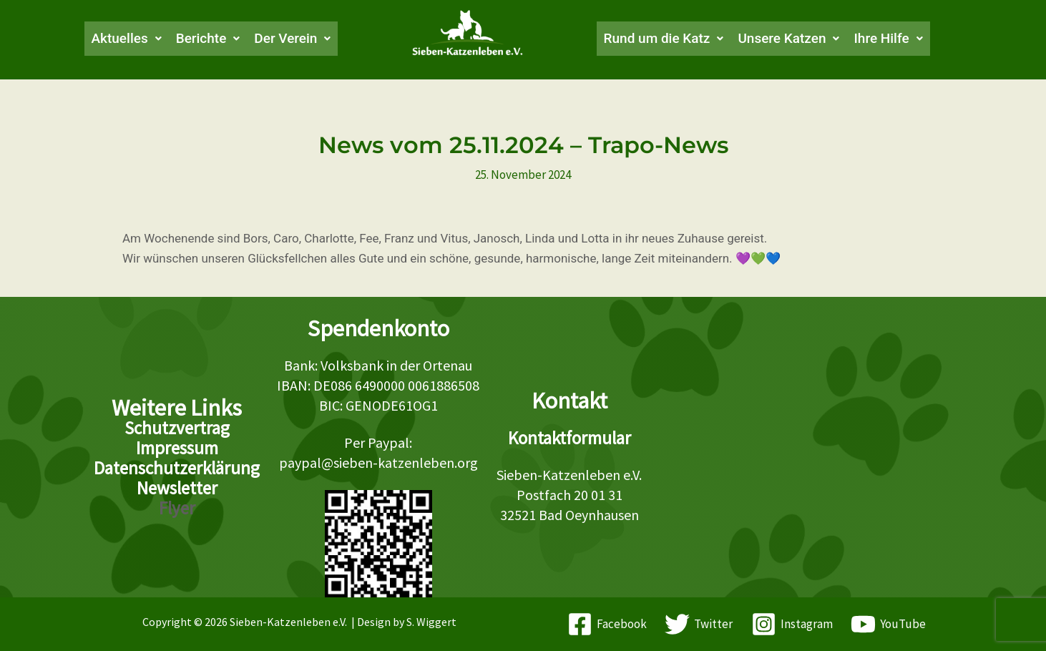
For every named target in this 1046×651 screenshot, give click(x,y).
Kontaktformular (569, 437)
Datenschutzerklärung (177, 467)
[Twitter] (699, 624)
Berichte (202, 38)
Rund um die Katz (667, 38)
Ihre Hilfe (901, 38)
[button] (118, 38)
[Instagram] (792, 624)
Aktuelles (118, 38)
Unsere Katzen (797, 38)
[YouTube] (889, 624)
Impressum (177, 447)
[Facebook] (607, 624)
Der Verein (290, 38)
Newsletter (177, 487)
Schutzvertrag (177, 427)
